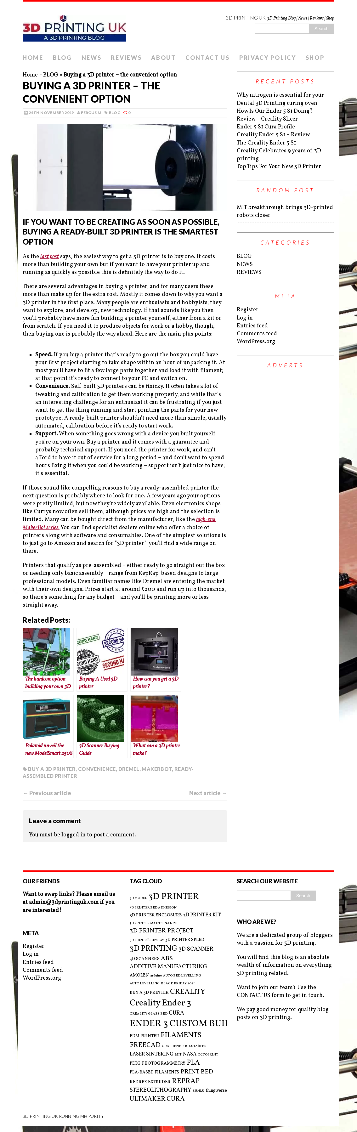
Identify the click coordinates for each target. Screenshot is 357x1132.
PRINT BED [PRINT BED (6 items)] (196, 1072)
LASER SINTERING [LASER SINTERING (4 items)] (152, 1054)
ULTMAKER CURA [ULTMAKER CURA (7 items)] (157, 1099)
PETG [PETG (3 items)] (135, 1064)
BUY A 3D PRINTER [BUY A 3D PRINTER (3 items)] (149, 993)
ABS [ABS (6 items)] (167, 958)
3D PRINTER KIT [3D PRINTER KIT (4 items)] (202, 915)
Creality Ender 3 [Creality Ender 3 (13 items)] (160, 1003)
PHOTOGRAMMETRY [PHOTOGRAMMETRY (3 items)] (163, 1064)
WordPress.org (256, 342)
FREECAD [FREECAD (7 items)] (145, 1045)
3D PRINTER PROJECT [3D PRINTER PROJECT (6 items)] (162, 931)
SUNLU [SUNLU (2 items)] (198, 1091)
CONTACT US (207, 57)
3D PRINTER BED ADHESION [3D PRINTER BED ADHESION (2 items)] (153, 908)
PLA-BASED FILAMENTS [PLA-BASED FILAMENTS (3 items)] (154, 1072)
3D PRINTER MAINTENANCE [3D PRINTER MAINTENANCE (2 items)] (153, 923)
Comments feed (257, 334)
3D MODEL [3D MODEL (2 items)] (138, 898)
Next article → (208, 793)
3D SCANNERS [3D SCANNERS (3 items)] (145, 959)
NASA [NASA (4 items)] (189, 1054)
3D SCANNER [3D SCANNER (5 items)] (195, 949)
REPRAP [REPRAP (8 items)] (186, 1081)
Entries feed (252, 326)
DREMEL (128, 769)
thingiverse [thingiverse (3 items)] (216, 1091)
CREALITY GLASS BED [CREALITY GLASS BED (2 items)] (148, 1014)
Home (30, 75)
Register (247, 310)
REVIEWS (126, 57)
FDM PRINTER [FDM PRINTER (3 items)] (144, 1036)
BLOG (62, 57)
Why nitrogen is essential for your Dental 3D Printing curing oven (280, 99)
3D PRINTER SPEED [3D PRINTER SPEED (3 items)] (184, 940)
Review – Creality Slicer (267, 119)
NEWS (92, 57)
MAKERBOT (157, 769)
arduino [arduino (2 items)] (156, 976)
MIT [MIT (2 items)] (178, 1055)
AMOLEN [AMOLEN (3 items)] (139, 975)
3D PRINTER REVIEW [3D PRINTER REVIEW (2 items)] (147, 940)
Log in (245, 318)
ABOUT (163, 57)
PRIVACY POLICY (267, 57)
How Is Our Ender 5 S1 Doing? (275, 111)
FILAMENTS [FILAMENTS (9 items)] (181, 1035)
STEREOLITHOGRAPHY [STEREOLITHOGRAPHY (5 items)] (160, 1090)
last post (49, 257)
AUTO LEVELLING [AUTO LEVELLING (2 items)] (145, 984)
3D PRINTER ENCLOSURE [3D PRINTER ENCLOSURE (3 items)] (156, 915)
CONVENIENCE (97, 769)
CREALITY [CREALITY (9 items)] (187, 992)
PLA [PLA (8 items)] (193, 1063)
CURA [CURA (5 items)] (176, 1013)
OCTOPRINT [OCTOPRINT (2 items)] (208, 1055)
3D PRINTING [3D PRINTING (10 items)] (153, 948)
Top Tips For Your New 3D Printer (279, 167)
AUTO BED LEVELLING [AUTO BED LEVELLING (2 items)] (182, 976)
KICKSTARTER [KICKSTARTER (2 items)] (194, 1046)
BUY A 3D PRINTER (52, 769)
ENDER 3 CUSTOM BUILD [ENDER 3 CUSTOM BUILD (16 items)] (183, 1023)
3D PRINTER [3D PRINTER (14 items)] (173, 897)
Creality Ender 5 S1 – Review (273, 135)
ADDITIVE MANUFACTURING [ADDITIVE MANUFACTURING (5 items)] (168, 967)
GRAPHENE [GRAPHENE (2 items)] (171, 1046)
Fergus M (91, 112)
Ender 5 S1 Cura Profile (266, 127)
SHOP (315, 57)
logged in (73, 835)
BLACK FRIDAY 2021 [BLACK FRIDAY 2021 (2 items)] (178, 984)
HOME (33, 57)
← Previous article (47, 793)
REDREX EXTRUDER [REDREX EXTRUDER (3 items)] (150, 1082)
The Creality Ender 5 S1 (266, 143)
